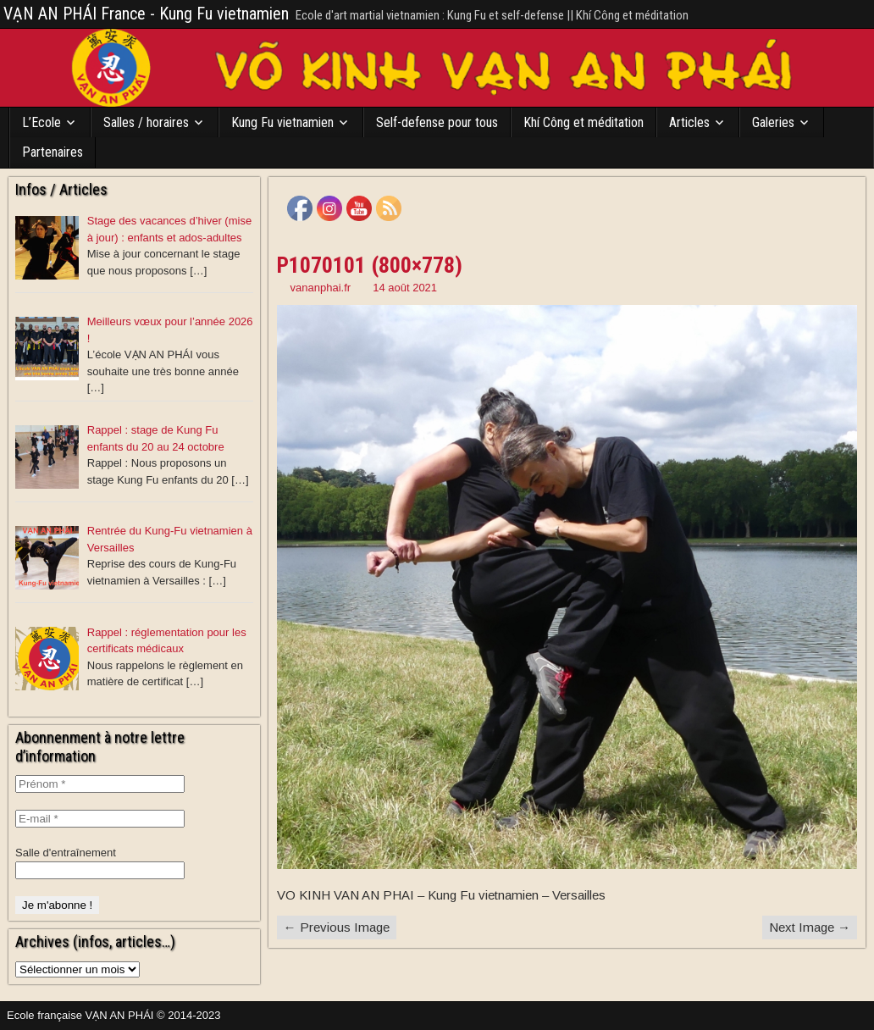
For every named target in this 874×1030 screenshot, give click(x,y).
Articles (689, 122)
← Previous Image (337, 927)
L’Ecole (41, 122)
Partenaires (52, 152)
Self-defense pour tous (437, 122)
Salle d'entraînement (65, 852)
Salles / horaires (146, 122)
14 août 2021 (405, 287)
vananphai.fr (320, 287)
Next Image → (809, 927)
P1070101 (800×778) (369, 265)
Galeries (773, 122)
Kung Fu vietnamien (282, 122)
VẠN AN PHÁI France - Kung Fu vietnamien (146, 13)
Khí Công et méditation (583, 122)
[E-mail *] (100, 819)
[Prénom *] (100, 784)
